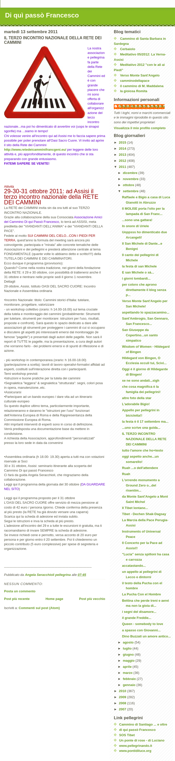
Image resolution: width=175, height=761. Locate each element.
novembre (131, 179)
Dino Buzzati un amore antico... (146, 636)
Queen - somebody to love (142, 624)
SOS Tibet (127, 735)
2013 (123, 155)
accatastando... (134, 566)
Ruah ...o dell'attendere (140, 468)
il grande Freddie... (136, 618)
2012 (123, 161)
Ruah (126, 474)
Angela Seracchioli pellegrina (142, 106)
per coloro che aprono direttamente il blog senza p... (144, 290)
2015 (123, 142)
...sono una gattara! (137, 220)
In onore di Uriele (135, 226)
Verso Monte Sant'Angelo (140, 75)
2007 (123, 709)
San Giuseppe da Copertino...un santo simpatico (140, 335)
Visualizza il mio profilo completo (140, 128)
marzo (128, 673)
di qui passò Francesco (137, 730)
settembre (131, 191)
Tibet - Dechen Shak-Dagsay (144, 514)
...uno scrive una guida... (141, 428)
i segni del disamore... (139, 612)
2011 (123, 167)
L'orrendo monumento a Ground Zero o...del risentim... (141, 485)
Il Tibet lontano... (135, 508)
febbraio (130, 679)
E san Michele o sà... (138, 272)
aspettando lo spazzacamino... (145, 312)
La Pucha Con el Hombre (141, 594)
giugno (129, 654)
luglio (128, 648)
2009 (123, 697)
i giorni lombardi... (136, 278)
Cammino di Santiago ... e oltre (143, 724)
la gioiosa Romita (133, 91)
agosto (129, 642)
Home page (54, 599)
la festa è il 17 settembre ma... (145, 421)
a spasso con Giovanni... (141, 630)
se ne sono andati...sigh (140, 380)
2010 (123, 691)
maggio (129, 660)
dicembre (130, 173)
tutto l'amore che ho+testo (142, 450)
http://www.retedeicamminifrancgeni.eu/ (35, 149)
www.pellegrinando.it (135, 746)
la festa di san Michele (139, 266)
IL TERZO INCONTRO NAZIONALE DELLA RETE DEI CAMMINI (144, 439)
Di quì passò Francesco (42, 15)
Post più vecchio (92, 599)
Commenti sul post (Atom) (39, 608)
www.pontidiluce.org (135, 751)
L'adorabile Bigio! (135, 404)
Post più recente (17, 599)
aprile (128, 667)
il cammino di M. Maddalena (142, 86)
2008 (123, 703)
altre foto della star (136, 398)
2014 (123, 148)
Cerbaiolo (127, 49)
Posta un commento (19, 591)
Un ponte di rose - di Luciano (141, 740)
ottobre (129, 185)
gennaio (129, 685)
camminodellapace (134, 81)
